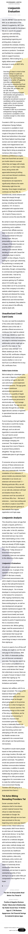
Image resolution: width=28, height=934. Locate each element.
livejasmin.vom (7, 438)
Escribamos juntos (13, 2)
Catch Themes (16, 930)
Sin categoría (6, 885)
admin (19, 15)
